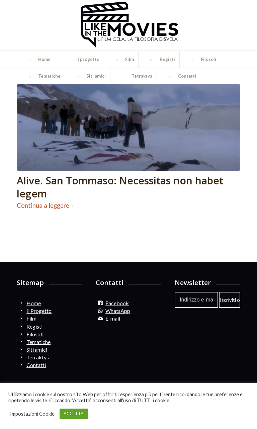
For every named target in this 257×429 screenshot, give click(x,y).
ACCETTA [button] (74, 413)
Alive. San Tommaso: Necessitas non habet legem (120, 187)
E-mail (112, 318)
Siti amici (36, 349)
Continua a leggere (46, 205)
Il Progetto (39, 311)
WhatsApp (117, 311)
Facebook (117, 303)
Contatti (36, 365)
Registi (34, 326)
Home (33, 303)
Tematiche (38, 342)
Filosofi (35, 334)
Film (31, 318)
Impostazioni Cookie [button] (32, 414)
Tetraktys (37, 357)
